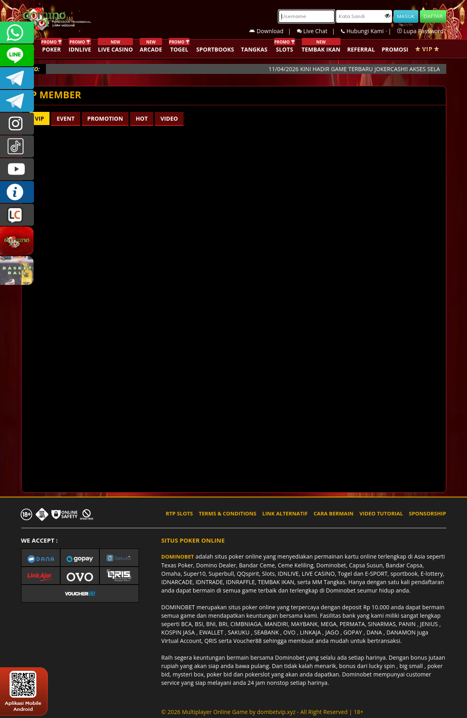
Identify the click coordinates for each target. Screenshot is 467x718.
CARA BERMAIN (334, 513)
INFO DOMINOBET (17, 192)
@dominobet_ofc (17, 146)
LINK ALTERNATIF (285, 513)
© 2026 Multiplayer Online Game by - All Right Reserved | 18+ (262, 712)
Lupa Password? (421, 31)
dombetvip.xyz (276, 712)
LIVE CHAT (17, 215)
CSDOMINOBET (17, 55)
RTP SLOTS (179, 513)
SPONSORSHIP (427, 513)
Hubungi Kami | (369, 31)
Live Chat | (319, 31)
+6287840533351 (17, 33)
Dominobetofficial (17, 78)
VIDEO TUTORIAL (381, 513)
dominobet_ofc (17, 124)
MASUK (406, 16)
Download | (273, 31)
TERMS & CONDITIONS (227, 513)
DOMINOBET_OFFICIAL (17, 101)
